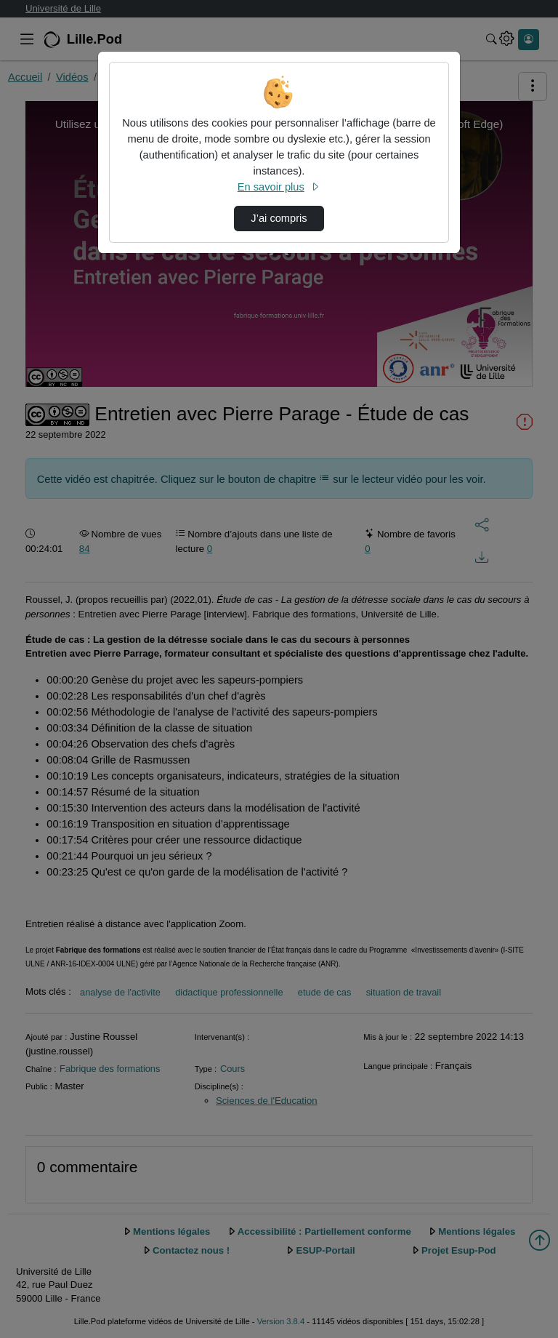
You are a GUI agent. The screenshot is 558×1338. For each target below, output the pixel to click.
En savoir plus (279, 187)
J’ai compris (279, 218)
